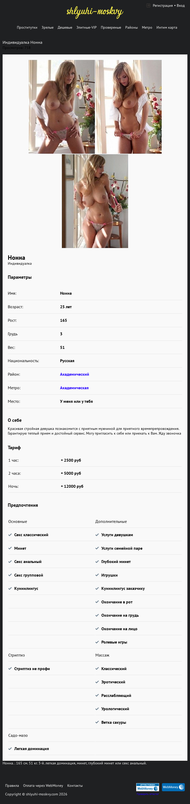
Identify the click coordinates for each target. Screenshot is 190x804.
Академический (74, 374)
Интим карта (166, 27)
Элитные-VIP (86, 27)
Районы (131, 27)
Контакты (75, 785)
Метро (147, 27)
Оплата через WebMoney (43, 785)
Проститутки (27, 27)
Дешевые (65, 27)
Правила (12, 785)
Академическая (74, 387)
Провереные (111, 27)
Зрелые (48, 27)
